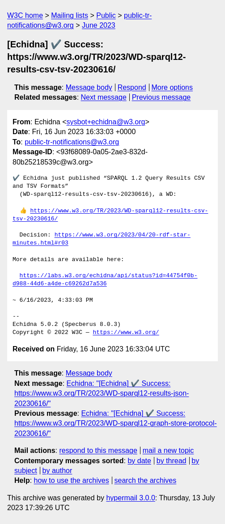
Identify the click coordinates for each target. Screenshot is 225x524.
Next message (104, 97)
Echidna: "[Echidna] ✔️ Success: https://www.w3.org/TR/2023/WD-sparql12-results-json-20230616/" (101, 393)
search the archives (146, 480)
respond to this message (98, 450)
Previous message (161, 97)
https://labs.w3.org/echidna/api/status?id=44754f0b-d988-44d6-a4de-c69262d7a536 (105, 280)
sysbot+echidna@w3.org (106, 122)
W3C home (25, 15)
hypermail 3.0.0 (130, 498)
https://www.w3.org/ (126, 333)
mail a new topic (168, 450)
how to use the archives (71, 480)
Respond (132, 87)
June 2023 (98, 25)
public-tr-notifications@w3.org (72, 142)
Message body (89, 87)
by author (57, 470)
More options (172, 87)
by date (139, 461)
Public (106, 15)
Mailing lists (69, 15)
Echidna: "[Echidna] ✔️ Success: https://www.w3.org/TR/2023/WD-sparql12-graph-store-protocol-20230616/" (115, 423)
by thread (172, 461)
